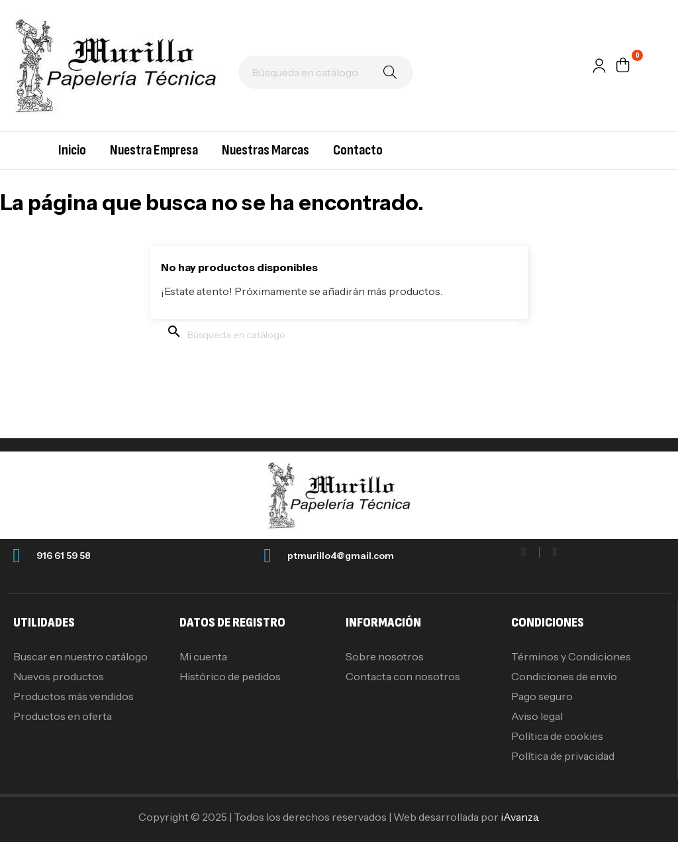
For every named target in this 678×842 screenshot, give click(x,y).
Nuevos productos (58, 676)
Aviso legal (537, 716)
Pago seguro (542, 696)
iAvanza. (520, 816)
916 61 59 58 (63, 556)
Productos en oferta (62, 716)
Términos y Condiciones (571, 656)
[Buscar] (325, 72)
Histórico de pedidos (230, 676)
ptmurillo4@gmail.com (340, 556)
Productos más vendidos (73, 696)
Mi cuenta (203, 656)
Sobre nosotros (385, 656)
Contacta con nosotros (403, 676)
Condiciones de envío (564, 676)
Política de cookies (557, 736)
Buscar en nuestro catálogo (80, 656)
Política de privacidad (562, 755)
